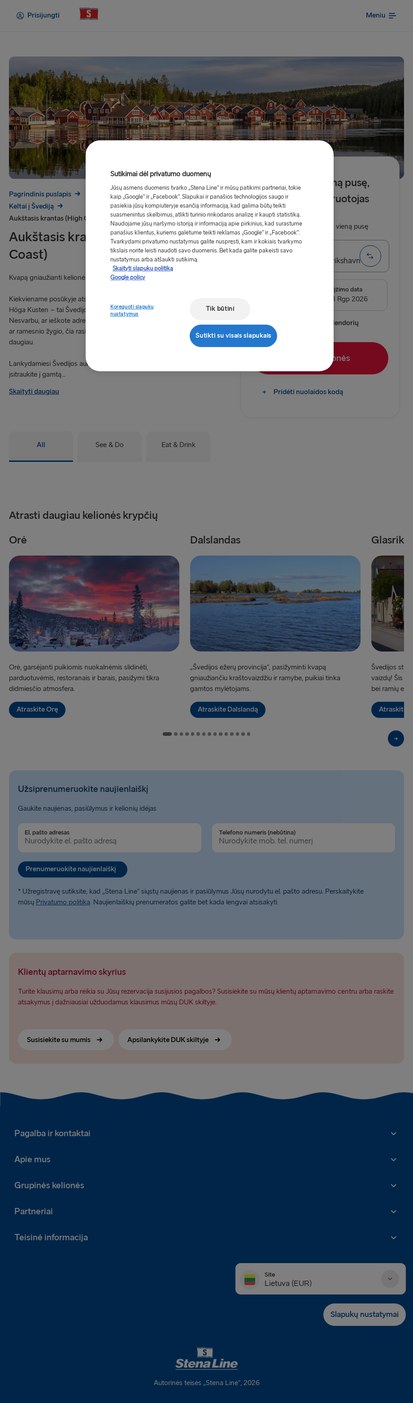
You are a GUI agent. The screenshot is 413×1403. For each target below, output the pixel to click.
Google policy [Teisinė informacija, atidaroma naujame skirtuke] (127, 277)
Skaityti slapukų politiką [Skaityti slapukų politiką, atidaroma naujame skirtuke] (143, 268)
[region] (210, 255)
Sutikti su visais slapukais (233, 335)
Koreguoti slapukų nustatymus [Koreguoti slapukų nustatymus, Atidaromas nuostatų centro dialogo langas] (132, 310)
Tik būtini (220, 309)
